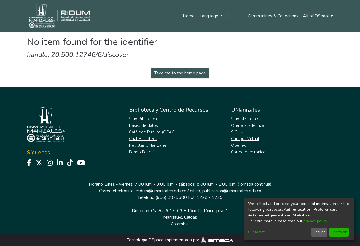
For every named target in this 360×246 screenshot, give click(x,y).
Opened (238, 145)
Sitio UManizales (246, 119)
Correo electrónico (248, 152)
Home (189, 16)
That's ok (339, 232)
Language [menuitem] (209, 16)
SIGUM (237, 132)
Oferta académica (247, 125)
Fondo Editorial (143, 152)
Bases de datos (143, 125)
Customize (257, 232)
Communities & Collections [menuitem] (273, 16)
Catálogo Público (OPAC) (152, 132)
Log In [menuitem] (234, 16)
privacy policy (315, 221)
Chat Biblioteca (143, 138)
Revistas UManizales (148, 145)
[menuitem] (318, 16)
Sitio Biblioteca (143, 119)
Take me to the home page (180, 73)
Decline (319, 232)
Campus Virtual (245, 138)
